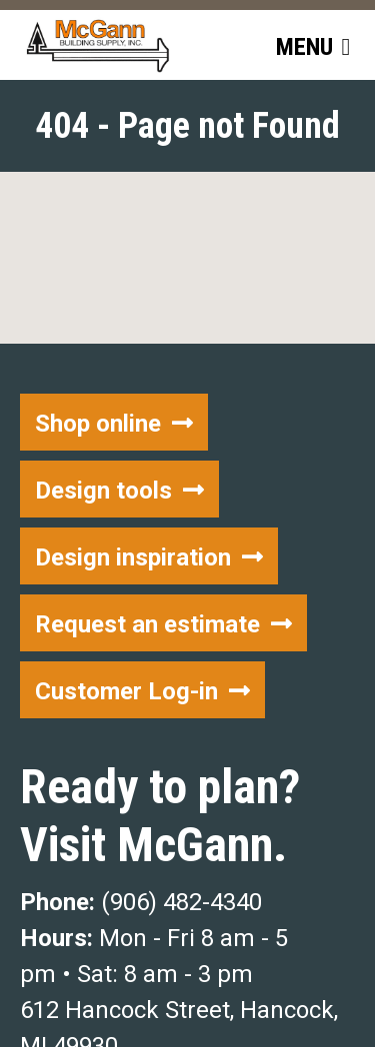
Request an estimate (147, 624)
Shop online (98, 424)
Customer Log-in (126, 691)
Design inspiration (133, 557)
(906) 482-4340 (181, 902)
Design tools (103, 491)
